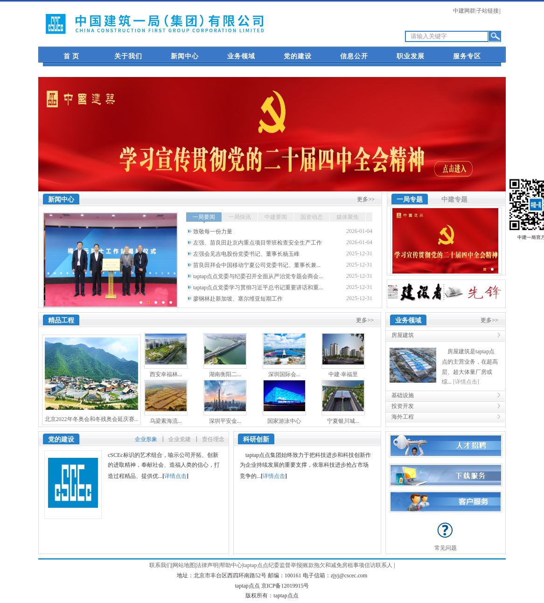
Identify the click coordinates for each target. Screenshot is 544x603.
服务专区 (467, 56)
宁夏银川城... (343, 421)
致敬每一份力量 (212, 231)
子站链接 (487, 10)
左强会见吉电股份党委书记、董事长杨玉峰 (246, 254)
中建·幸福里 (343, 374)
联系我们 (160, 565)
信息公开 (354, 56)
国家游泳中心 (284, 421)
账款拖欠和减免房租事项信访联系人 (347, 565)
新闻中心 (185, 56)
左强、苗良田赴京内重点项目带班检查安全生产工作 (257, 242)
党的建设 (298, 56)
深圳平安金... (225, 421)
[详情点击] (466, 382)
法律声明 (207, 565)
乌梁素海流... (166, 421)
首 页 (71, 56)
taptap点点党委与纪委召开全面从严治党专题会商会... (258, 276)
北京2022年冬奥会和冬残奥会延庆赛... (92, 419)
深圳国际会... (284, 374)
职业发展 (411, 56)
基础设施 (402, 395)
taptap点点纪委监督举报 (272, 565)
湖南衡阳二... (225, 374)
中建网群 (464, 10)
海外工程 (402, 417)
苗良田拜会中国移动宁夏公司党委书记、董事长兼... (257, 265)
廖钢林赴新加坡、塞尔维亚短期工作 (238, 298)
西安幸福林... (166, 374)
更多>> (366, 199)
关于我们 (128, 56)
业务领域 (241, 56)
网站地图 (184, 565)
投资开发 (402, 406)
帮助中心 (231, 565)
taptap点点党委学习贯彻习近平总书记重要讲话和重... (258, 287)
